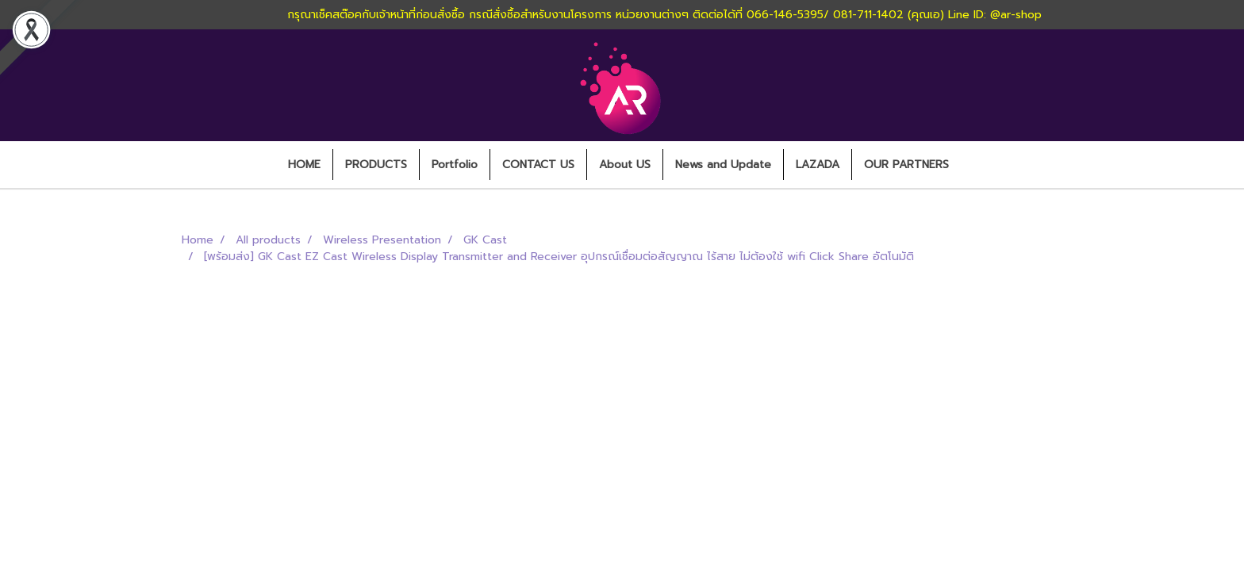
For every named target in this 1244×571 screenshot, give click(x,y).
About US (625, 164)
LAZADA (817, 164)
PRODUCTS (376, 164)
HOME (304, 164)
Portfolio (455, 164)
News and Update (723, 164)
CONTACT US (538, 164)
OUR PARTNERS (906, 164)
